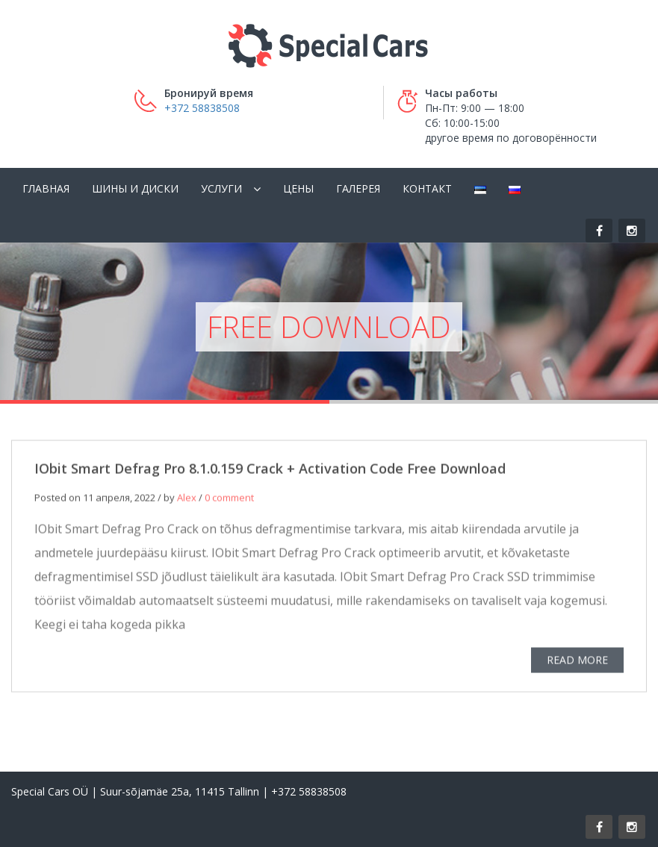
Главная (45, 188)
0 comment (229, 500)
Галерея (358, 188)
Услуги (221, 188)
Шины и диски (135, 188)
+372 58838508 (202, 108)
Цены (298, 188)
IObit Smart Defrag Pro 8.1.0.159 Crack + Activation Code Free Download (270, 471)
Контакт (427, 188)
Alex (186, 500)
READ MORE (577, 662)
